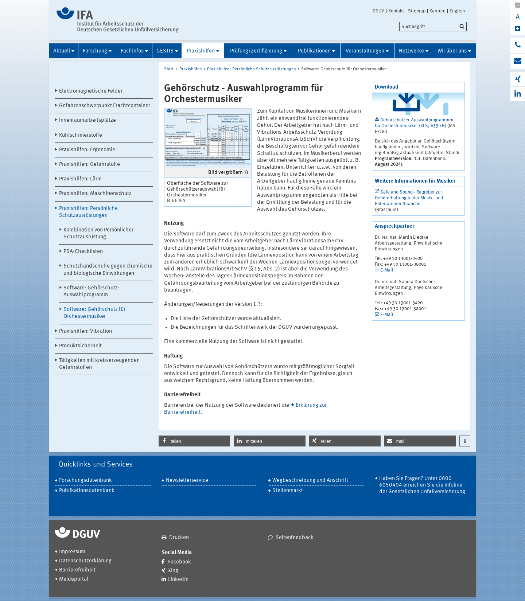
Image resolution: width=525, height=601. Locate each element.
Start (168, 69)
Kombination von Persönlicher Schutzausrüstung (98, 233)
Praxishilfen (201, 51)
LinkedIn (178, 579)
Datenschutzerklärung (85, 561)
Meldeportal (73, 579)
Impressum (72, 552)
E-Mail (386, 270)
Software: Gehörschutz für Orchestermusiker (94, 313)
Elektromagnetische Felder (90, 91)
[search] (433, 26)
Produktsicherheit (80, 346)
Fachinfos (132, 51)
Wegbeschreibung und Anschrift (310, 480)
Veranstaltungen (365, 51)
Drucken (179, 537)
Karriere (437, 11)
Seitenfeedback (295, 537)
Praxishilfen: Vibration (85, 331)
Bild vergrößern (225, 172)
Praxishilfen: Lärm (80, 179)
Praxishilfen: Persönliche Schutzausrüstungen (88, 212)
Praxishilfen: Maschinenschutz (95, 193)
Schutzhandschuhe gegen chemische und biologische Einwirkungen (107, 270)
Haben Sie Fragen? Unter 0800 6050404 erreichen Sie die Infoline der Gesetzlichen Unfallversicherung (422, 485)
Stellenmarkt (287, 490)
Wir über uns (452, 51)
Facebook (179, 562)
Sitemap (416, 11)
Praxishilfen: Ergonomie (87, 150)
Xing (173, 571)
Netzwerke (411, 51)
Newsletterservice (187, 480)
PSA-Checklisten (83, 251)
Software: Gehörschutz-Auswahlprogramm (91, 291)
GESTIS (165, 51)
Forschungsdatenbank (85, 480)
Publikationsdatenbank (86, 490)
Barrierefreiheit (77, 570)
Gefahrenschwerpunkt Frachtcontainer (104, 106)
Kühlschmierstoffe (80, 135)
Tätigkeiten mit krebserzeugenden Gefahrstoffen (99, 364)
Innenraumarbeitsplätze (87, 120)
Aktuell (61, 51)
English (457, 11)
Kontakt (396, 11)
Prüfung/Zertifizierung (256, 51)
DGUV (378, 11)
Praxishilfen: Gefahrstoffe (89, 164)
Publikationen (314, 51)
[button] (194, 441)
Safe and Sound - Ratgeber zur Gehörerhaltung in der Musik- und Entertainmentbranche (409, 198)
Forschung (95, 51)
